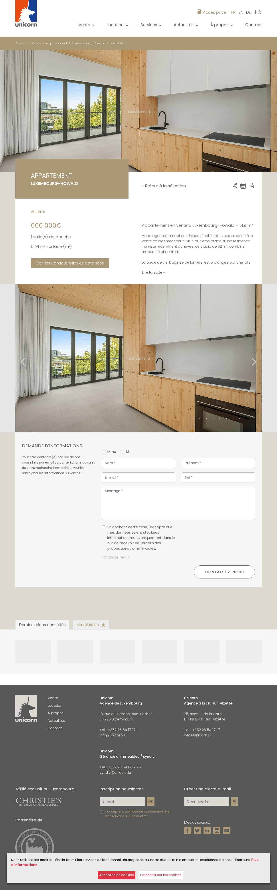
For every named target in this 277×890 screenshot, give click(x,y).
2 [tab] (193, 418)
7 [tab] (226, 418)
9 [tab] (239, 418)
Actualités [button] (184, 25)
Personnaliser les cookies (160, 874)
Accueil (21, 43)
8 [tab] (233, 418)
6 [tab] (220, 418)
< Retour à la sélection (164, 186)
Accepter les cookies (116, 874)
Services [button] (149, 25)
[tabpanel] (138, 358)
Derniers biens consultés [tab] (42, 625)
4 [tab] (206, 418)
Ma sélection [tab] (91, 624)
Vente (36, 43)
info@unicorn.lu (113, 735)
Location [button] (116, 25)
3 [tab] (200, 418)
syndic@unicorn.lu (115, 772)
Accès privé (214, 12)
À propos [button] (220, 25)
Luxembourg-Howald (88, 43)
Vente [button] (85, 25)
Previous (17, 358)
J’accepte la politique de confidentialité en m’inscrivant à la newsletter (138, 813)
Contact (253, 25)
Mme (111, 451)
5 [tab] (213, 418)
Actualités (56, 720)
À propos (55, 713)
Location (54, 705)
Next (259, 358)
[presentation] (221, 539)
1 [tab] (186, 418)
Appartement (56, 43)
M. (128, 451)
